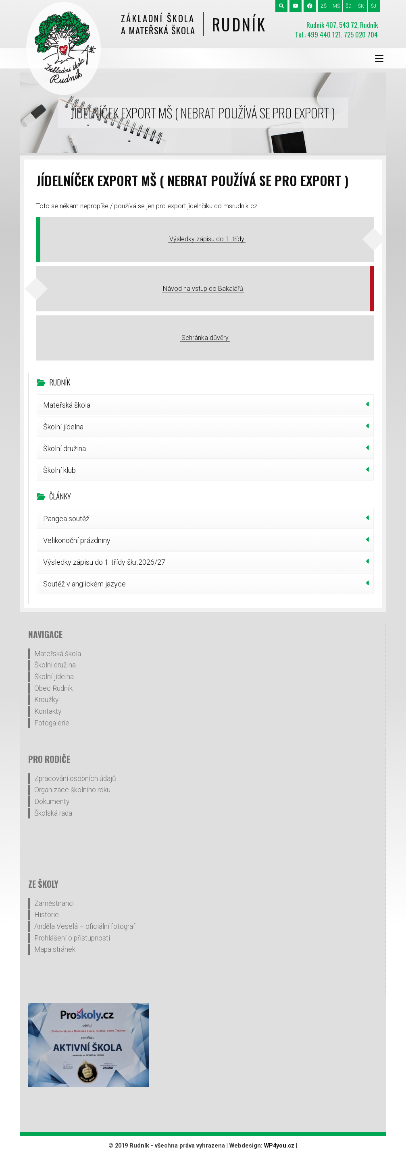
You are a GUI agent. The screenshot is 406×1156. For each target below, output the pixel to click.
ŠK (361, 6)
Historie (46, 915)
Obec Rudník (53, 688)
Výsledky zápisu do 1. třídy (206, 239)
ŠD (349, 6)
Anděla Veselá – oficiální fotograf (84, 926)
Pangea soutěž (66, 518)
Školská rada (53, 813)
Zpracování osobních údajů (75, 779)
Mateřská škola (66, 405)
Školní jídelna (63, 427)
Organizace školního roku (72, 790)
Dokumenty (51, 802)
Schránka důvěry (205, 338)
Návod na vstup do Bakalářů (203, 288)
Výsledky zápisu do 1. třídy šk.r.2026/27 (104, 562)
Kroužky (46, 700)
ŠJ (373, 6)
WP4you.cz (279, 1145)
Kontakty (47, 711)
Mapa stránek (54, 949)
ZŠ (324, 6)
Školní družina (64, 448)
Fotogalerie (51, 723)
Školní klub (59, 470)
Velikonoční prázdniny (76, 540)
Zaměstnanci (54, 903)
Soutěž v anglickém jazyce (84, 584)
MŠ (336, 6)
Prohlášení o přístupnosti (72, 938)
